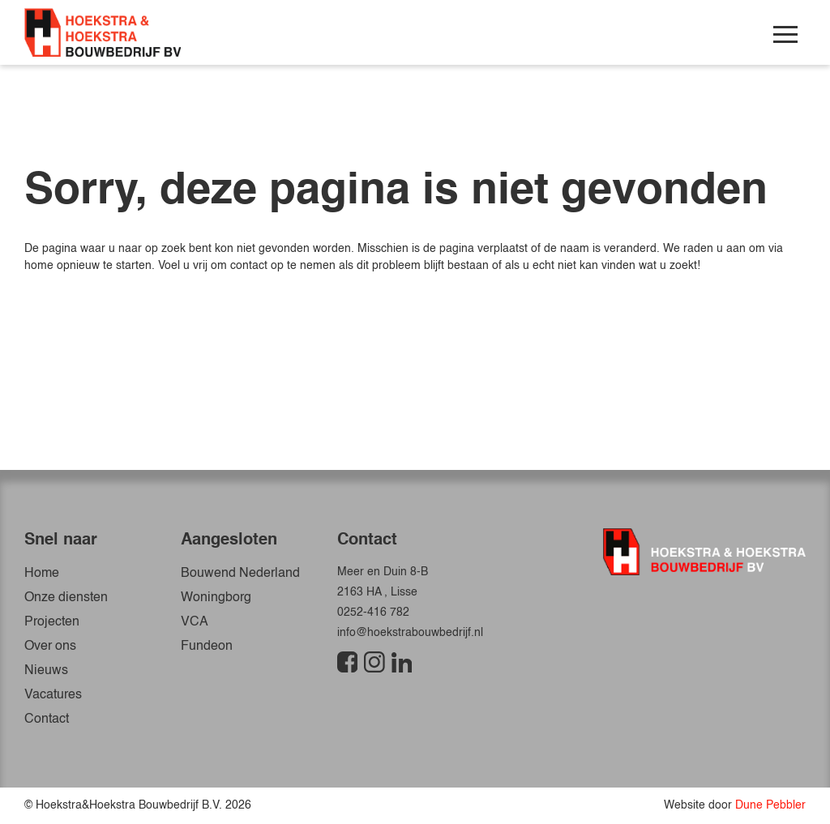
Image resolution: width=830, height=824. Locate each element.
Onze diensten (66, 597)
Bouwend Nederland (240, 573)
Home (41, 573)
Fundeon (207, 646)
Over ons (50, 646)
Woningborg (216, 597)
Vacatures (53, 695)
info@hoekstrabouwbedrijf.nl (410, 632)
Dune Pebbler (770, 805)
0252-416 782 (373, 612)
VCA (194, 622)
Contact (46, 719)
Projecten (51, 622)
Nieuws (46, 670)
